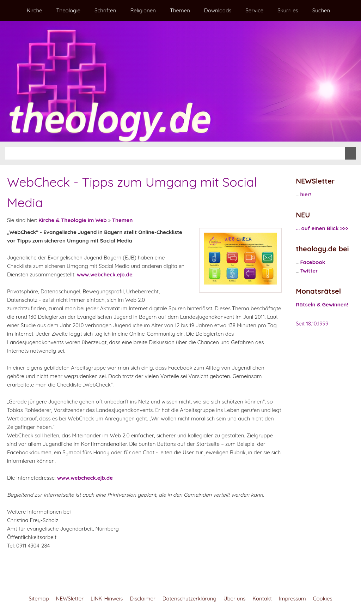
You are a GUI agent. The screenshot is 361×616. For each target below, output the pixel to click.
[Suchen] (175, 153)
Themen (122, 220)
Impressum (292, 598)
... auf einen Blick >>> (322, 228)
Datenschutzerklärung (189, 598)
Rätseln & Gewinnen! (322, 304)
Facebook (312, 262)
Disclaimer (142, 598)
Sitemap (39, 598)
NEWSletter (70, 598)
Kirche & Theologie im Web (72, 220)
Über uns (234, 598)
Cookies (322, 598)
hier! (305, 194)
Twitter (309, 270)
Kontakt (262, 598)
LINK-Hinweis (107, 598)
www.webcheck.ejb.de (105, 274)
